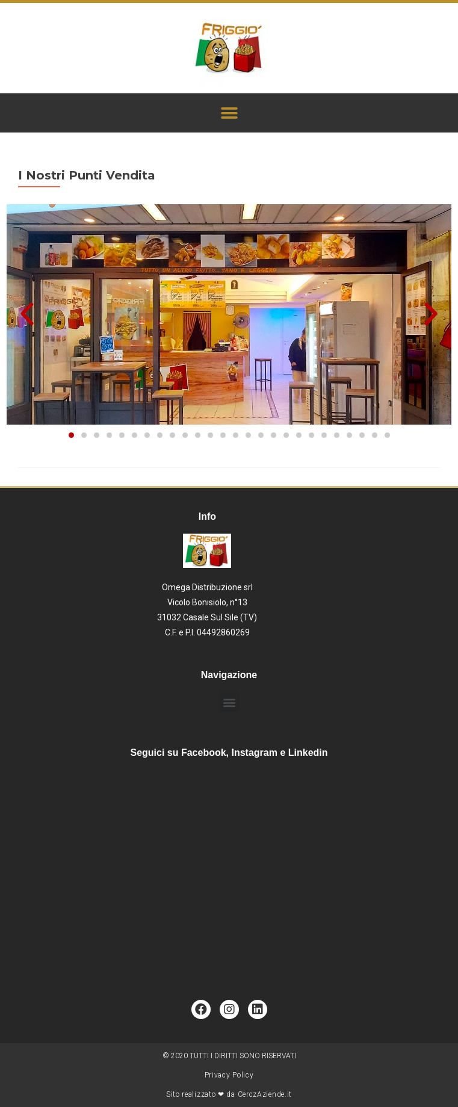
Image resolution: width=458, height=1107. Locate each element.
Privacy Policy (229, 1075)
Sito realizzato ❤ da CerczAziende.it (229, 1094)
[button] (229, 112)
